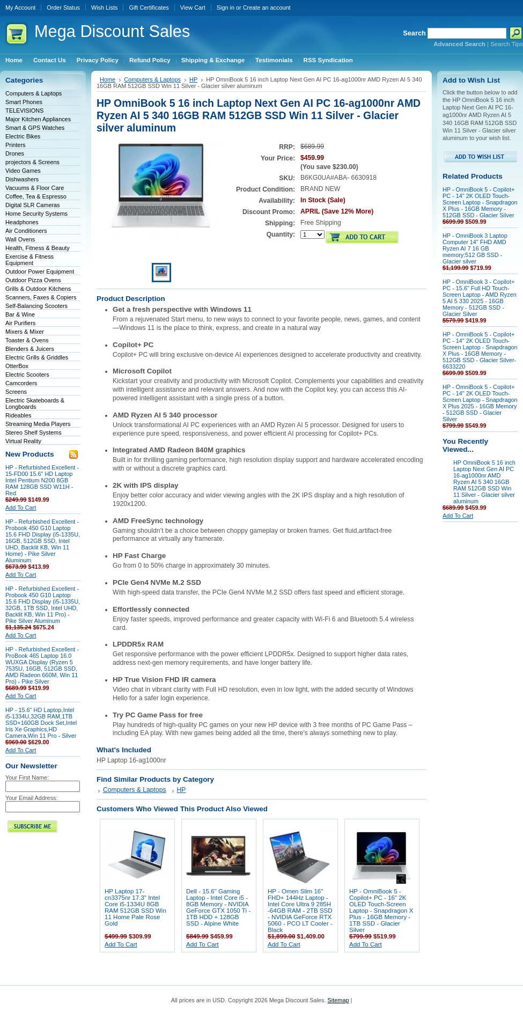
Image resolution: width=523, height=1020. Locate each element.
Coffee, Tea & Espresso (36, 196)
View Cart (192, 7)
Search (414, 33)
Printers (15, 145)
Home (107, 79)
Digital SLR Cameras (32, 205)
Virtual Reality (23, 441)
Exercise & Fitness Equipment (29, 259)
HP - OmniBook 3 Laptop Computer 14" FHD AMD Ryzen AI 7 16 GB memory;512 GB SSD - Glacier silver (475, 248)
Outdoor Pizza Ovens (33, 280)
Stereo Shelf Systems (33, 432)
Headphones (22, 222)
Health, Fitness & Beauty (37, 248)
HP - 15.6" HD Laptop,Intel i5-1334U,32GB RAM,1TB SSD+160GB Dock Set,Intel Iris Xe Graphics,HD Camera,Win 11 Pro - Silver (41, 723)
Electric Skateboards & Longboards (34, 403)
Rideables (18, 415)
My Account (20, 7)
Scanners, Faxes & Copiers (40, 297)
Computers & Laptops (33, 93)
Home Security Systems (36, 213)
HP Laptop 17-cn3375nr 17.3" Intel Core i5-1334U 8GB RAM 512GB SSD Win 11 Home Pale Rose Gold (135, 907)
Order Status (63, 7)
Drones (14, 153)
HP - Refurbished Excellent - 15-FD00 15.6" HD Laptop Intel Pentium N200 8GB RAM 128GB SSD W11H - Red (42, 480)
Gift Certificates (148, 7)
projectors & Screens (32, 162)
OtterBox (16, 366)
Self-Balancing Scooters (36, 306)
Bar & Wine (20, 314)
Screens (16, 391)
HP (193, 79)
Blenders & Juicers (29, 349)
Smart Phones (23, 102)
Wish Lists (104, 7)
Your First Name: (27, 777)
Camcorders (21, 383)
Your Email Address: (31, 798)
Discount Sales (112, 31)
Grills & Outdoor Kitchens (38, 288)
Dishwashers (22, 179)
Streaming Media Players (38, 424)
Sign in (225, 7)
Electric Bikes (22, 136)
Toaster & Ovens (26, 340)
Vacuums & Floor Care (34, 188)
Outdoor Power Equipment (39, 271)
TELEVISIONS (24, 110)
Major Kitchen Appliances (38, 119)
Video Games (23, 170)
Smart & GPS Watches (34, 127)
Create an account (267, 7)
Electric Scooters (27, 374)
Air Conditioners (26, 231)
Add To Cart (20, 507)
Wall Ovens (20, 239)
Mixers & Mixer (24, 331)
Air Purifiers (20, 323)
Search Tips (506, 44)
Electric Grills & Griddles (36, 357)
